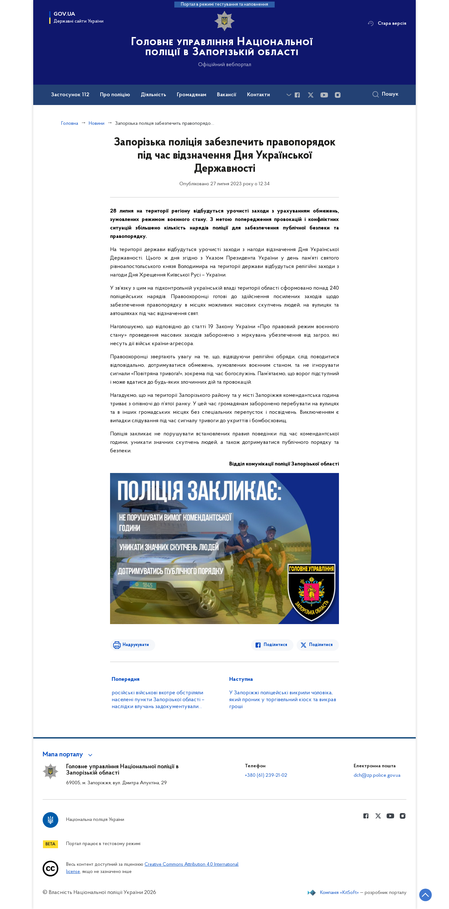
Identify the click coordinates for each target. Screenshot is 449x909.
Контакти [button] (258, 95)
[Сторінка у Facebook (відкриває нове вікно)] (297, 95)
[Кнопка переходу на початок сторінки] (425, 895)
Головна (69, 123)
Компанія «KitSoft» (339, 892)
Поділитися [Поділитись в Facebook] (275, 645)
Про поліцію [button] (115, 95)
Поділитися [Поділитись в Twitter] (321, 645)
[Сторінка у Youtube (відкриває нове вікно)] (324, 95)
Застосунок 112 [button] (70, 95)
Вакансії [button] (226, 95)
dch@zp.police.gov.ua (377, 775)
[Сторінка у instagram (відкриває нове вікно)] (337, 95)
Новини (96, 123)
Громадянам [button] (191, 95)
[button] (68, 755)
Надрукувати (136, 645)
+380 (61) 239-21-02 (266, 775)
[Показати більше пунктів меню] (288, 95)
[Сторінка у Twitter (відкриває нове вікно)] (310, 95)
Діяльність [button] (153, 95)
